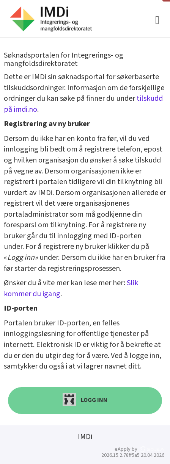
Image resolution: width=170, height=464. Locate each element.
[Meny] (157, 20)
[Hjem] (50, 19)
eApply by (139, 449)
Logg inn (85, 399)
